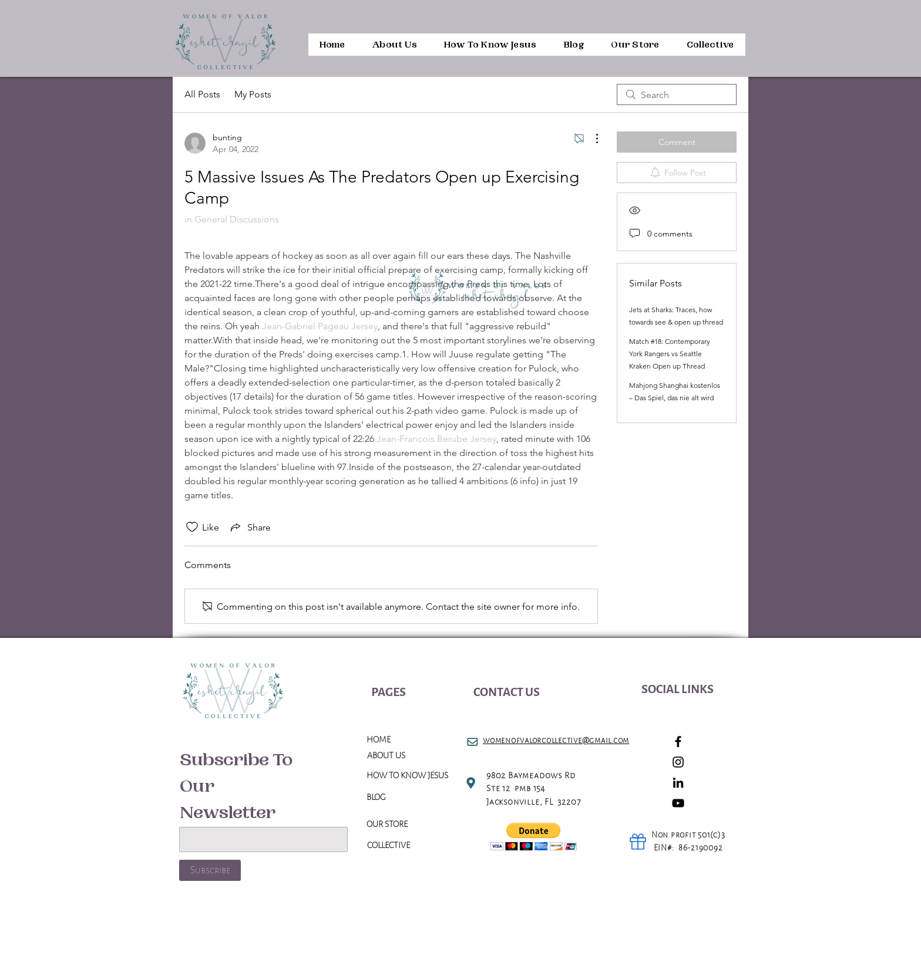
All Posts (202, 94)
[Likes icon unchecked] (192, 527)
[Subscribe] (210, 870)
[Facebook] (678, 741)
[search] (677, 94)
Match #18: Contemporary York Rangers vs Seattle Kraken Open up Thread (669, 353)
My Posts (252, 94)
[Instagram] (678, 762)
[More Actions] (591, 138)
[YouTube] (678, 803)
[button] (533, 836)
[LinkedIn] (678, 782)
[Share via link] (249, 527)
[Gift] (638, 841)
